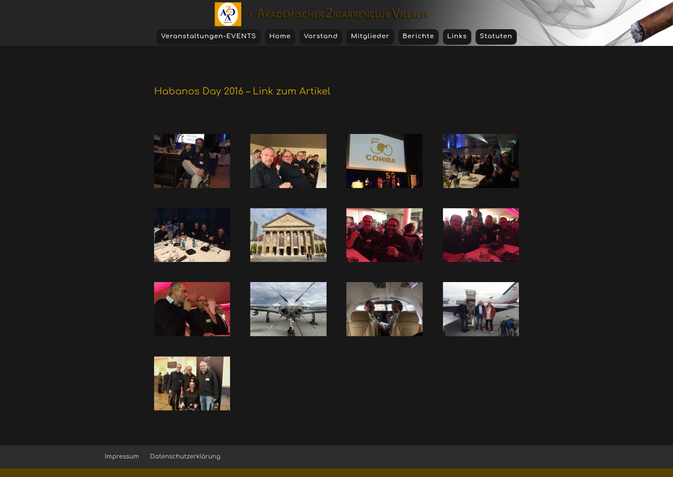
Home (280, 36)
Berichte (418, 36)
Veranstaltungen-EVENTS (208, 36)
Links (457, 36)
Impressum (122, 456)
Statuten (496, 36)
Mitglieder (370, 36)
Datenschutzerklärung (185, 456)
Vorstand (321, 36)
